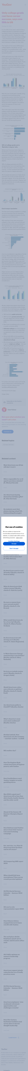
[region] (14, 535)
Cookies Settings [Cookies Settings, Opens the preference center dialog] (14, 541)
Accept (14, 543)
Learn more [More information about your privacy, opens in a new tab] (19, 537)
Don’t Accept (14, 548)
